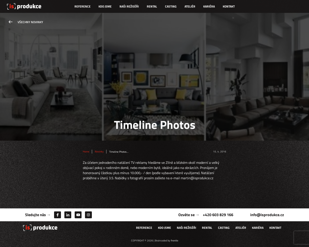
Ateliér (190, 6)
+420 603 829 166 (218, 215)
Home (86, 152)
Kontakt (229, 6)
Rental (152, 6)
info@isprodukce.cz (267, 215)
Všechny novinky (30, 22)
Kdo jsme (105, 6)
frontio (174, 240)
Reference (82, 6)
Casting (171, 6)
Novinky (99, 152)
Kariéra (209, 6)
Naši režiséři (129, 6)
